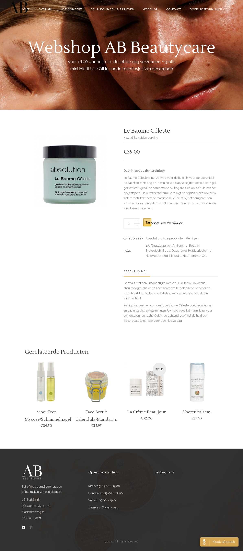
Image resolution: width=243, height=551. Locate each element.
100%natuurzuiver (158, 245)
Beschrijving (135, 271)
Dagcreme (179, 250)
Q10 (204, 256)
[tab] (137, 271)
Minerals (175, 256)
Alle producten (174, 238)
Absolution (153, 238)
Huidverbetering (199, 250)
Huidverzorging (157, 256)
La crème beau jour (146, 412)
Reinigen (192, 238)
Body (166, 250)
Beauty (194, 245)
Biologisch (153, 250)
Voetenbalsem (196, 412)
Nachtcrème (191, 256)
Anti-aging (179, 245)
